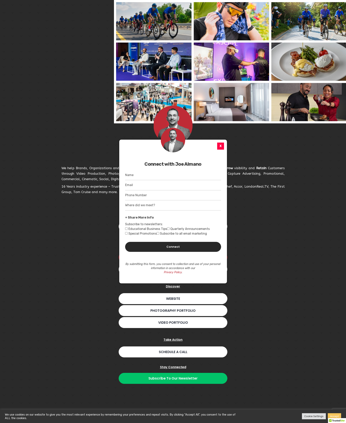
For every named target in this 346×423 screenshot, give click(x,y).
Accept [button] (334, 416)
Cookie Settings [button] (313, 416)
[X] (220, 146)
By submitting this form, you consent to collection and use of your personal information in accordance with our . (173, 268)
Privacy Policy (173, 272)
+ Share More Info (139, 217)
